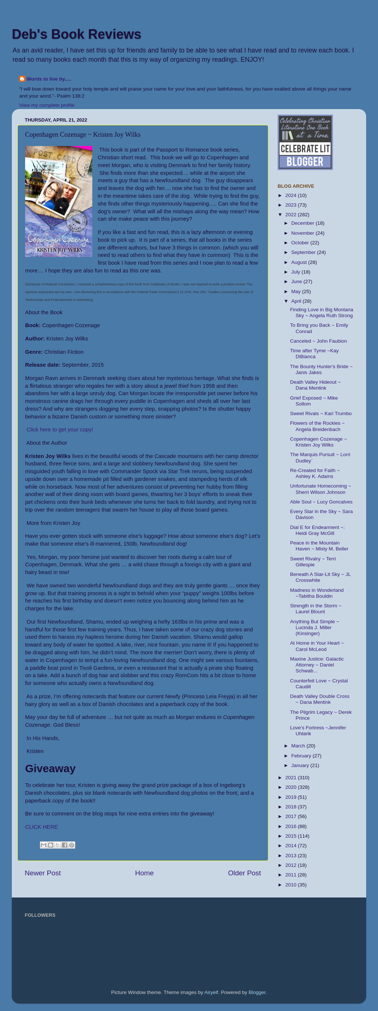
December (303, 223)
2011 (291, 875)
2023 (291, 205)
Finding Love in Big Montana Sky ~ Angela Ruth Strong (321, 312)
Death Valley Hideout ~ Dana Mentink (315, 385)
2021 (291, 777)
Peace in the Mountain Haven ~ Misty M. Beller (319, 546)
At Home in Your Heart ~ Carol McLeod (317, 646)
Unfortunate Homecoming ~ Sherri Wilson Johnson (320, 489)
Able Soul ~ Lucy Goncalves (321, 502)
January (300, 765)
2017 (291, 816)
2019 (291, 797)
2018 (291, 807)
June (297, 281)
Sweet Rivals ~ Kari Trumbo (321, 413)
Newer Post (43, 873)
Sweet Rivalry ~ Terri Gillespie (313, 561)
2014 (291, 845)
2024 (291, 195)
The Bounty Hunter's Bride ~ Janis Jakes (321, 369)
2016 (291, 826)
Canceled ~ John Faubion (318, 341)
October (300, 242)
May (296, 291)
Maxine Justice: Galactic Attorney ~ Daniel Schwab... (317, 665)
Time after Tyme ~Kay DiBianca (314, 353)
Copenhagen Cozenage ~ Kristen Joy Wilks (318, 442)
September (304, 252)
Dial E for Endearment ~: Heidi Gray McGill (317, 530)
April (297, 301)
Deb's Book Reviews (76, 34)
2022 (291, 214)
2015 (291, 836)
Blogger (257, 992)
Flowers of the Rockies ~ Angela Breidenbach (317, 426)
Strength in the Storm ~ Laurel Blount (315, 608)
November (303, 233)
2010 (291, 885)
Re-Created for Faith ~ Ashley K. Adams (315, 473)
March (298, 746)
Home (144, 873)
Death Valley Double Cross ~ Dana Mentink (320, 699)
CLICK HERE (41, 827)
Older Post (244, 873)
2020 (291, 787)
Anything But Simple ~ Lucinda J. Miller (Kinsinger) (314, 627)
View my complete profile (47, 105)
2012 (291, 865)
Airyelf (212, 992)
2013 (291, 855)
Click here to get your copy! (59, 429)
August (299, 262)
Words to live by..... (49, 79)
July (296, 272)
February (302, 756)
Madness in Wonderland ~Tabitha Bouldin (317, 593)
